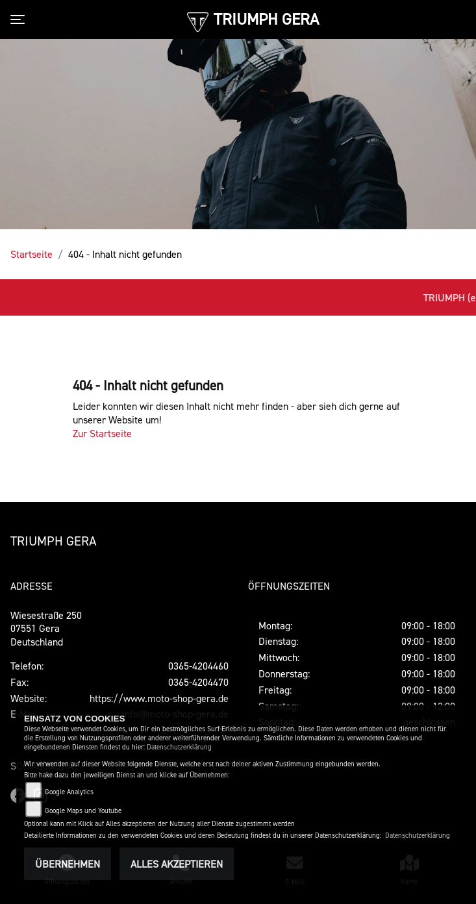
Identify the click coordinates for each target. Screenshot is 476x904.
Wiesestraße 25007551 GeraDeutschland (46, 629)
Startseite (31, 253)
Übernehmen (67, 863)
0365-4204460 (198, 665)
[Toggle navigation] (20, 19)
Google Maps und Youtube (83, 811)
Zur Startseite (102, 433)
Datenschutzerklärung (179, 747)
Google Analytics (69, 792)
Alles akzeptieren (177, 863)
